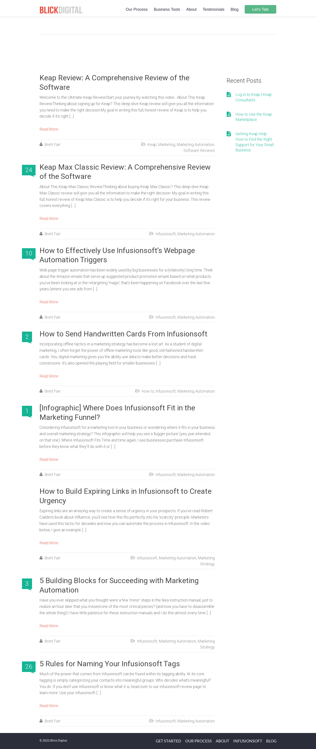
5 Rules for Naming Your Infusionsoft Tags (110, 663)
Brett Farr (53, 144)
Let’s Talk (260, 9)
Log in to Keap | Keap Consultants (253, 97)
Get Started (168, 740)
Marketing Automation (195, 144)
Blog (235, 9)
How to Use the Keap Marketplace (253, 117)
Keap (151, 144)
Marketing (166, 144)
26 (28, 666)
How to (148, 391)
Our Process (137, 9)
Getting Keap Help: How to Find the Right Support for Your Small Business (254, 141)
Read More (49, 129)
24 (28, 170)
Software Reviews (199, 150)
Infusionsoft (166, 234)
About (191, 9)
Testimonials (213, 9)
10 (28, 253)
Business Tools (167, 9)
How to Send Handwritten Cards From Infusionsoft (123, 333)
